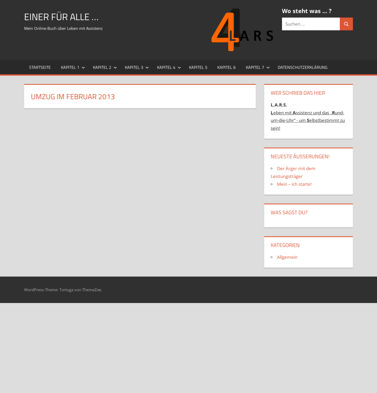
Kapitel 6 (226, 67)
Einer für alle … (61, 16)
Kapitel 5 (198, 67)
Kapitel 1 (73, 67)
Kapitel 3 (137, 67)
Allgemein (287, 257)
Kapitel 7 (258, 67)
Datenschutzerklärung (303, 67)
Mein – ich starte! (294, 184)
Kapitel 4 (169, 67)
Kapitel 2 (105, 67)
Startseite (40, 67)
